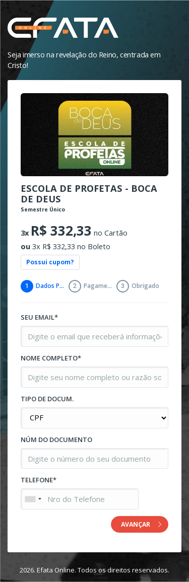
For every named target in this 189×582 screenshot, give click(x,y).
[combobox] (32, 499)
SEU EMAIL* (39, 317)
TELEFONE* (38, 479)
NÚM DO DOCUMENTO (56, 439)
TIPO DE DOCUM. (47, 398)
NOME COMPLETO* (51, 357)
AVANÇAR (141, 524)
